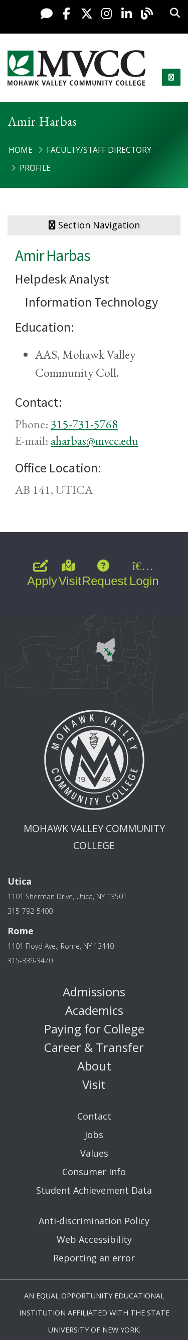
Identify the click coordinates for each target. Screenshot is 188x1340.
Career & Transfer (94, 1047)
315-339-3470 (30, 960)
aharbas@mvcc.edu (94, 440)
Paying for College (94, 1028)
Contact (94, 1116)
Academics (94, 1010)
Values (94, 1153)
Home (21, 149)
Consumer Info (94, 1172)
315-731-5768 (84, 424)
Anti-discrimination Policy (94, 1221)
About (94, 1065)
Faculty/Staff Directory (99, 149)
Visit (94, 1084)
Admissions (94, 991)
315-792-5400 (30, 911)
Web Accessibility (94, 1239)
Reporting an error (94, 1258)
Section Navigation (94, 225)
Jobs (94, 1135)
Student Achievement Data (94, 1190)
